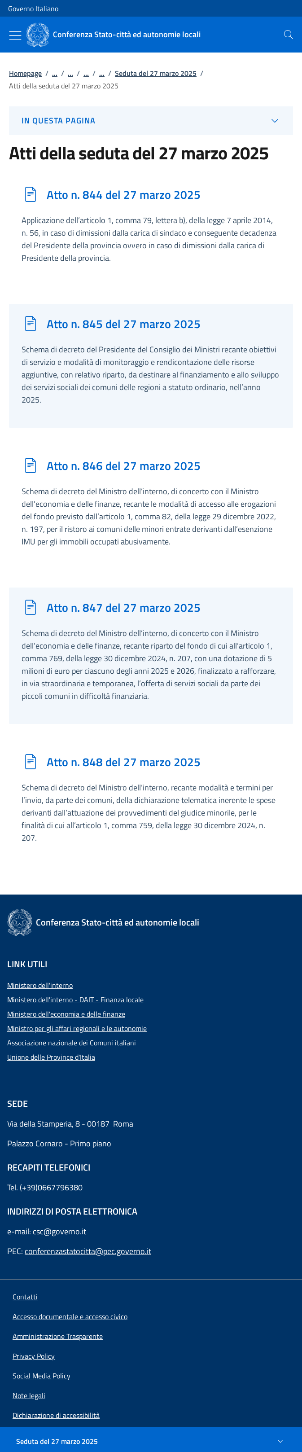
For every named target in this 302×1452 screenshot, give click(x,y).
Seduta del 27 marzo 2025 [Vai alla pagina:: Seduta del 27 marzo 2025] (156, 73)
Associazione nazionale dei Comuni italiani (71, 1042)
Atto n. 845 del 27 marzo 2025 (124, 324)
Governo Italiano (33, 8)
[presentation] (288, 34)
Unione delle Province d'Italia (51, 1057)
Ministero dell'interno (40, 985)
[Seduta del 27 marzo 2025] (151, 1441)
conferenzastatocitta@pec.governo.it (88, 1251)
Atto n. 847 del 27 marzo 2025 (124, 607)
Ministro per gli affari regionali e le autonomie (77, 1028)
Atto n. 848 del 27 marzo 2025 (124, 762)
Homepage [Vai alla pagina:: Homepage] (25, 73)
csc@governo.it (59, 1231)
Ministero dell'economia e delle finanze (66, 1014)
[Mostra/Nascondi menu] (15, 35)
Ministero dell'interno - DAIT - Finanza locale (75, 999)
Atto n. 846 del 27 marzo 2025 (124, 465)
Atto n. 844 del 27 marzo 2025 (124, 194)
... (54, 73)
